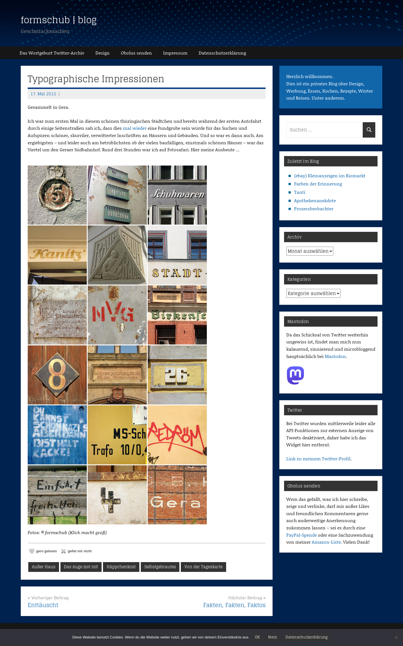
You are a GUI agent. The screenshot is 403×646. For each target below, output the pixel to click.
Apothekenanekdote (315, 200)
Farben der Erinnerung (318, 183)
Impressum (175, 52)
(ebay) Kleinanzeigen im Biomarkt (329, 175)
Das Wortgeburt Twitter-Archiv (52, 52)
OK (257, 637)
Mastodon (335, 356)
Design (102, 52)
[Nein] (396, 637)
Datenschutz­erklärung (222, 52)
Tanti (299, 192)
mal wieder (135, 128)
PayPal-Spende (301, 535)
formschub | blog (59, 20)
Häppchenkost (121, 566)
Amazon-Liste (326, 542)
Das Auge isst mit (81, 566)
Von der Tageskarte (203, 566)
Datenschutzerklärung (306, 637)
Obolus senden (136, 52)
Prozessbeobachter (313, 208)
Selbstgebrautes (160, 566)
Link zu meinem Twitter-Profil (318, 458)
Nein (272, 637)
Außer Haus (43, 566)
